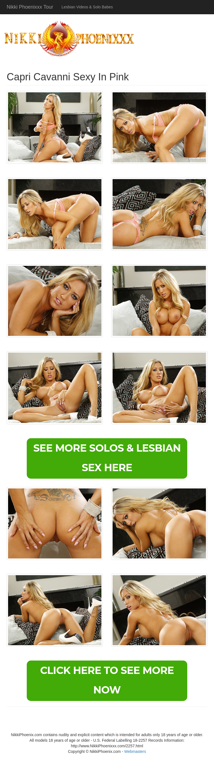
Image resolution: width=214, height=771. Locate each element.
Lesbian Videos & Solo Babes (87, 7)
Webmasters (135, 751)
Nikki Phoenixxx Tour (30, 7)
